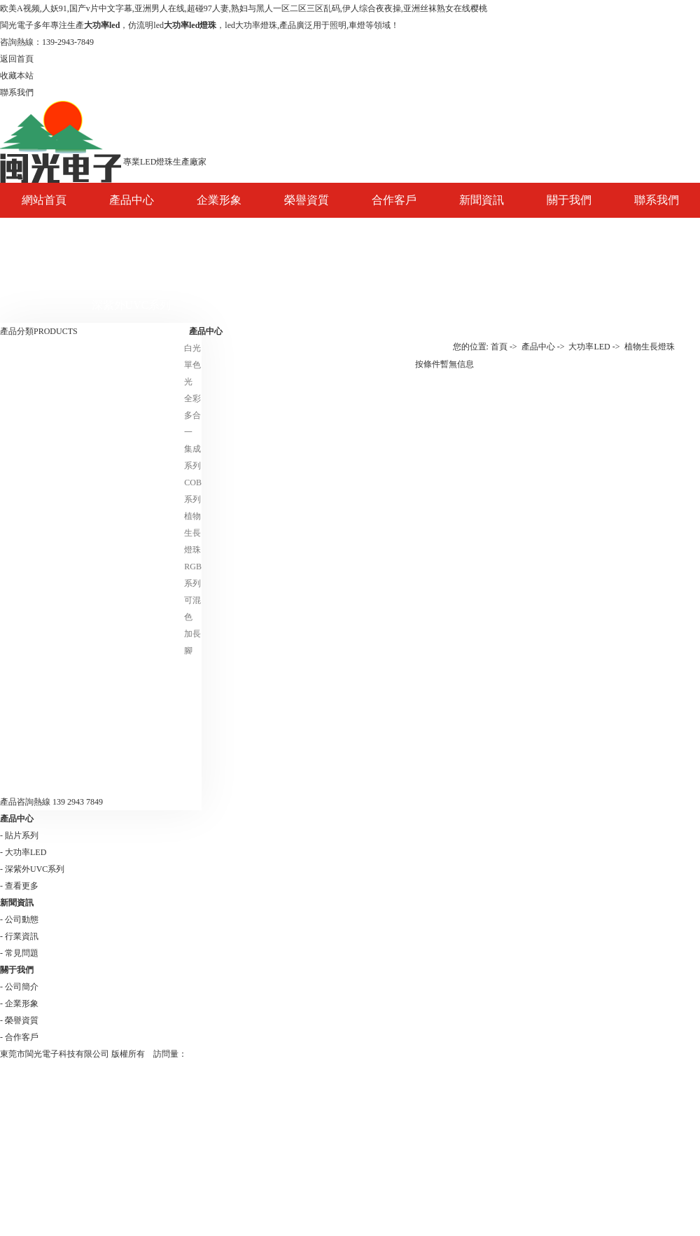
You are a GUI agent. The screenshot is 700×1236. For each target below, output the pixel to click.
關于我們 (569, 200)
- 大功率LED (23, 852)
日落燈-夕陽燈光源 (40, 758)
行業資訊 (481, 270)
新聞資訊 (481, 200)
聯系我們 (656, 200)
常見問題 (481, 305)
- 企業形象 (19, 1003)
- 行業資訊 (19, 936)
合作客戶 (394, 200)
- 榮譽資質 (19, 1020)
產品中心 (131, 200)
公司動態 (481, 235)
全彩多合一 (192, 415)
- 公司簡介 (19, 987)
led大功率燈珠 (251, 25)
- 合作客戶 (19, 1037)
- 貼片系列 (19, 835)
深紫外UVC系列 (132, 305)
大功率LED (131, 235)
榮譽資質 (306, 200)
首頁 (499, 347)
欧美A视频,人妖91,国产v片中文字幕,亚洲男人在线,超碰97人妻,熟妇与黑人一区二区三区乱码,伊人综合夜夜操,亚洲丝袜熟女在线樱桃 (243, 8)
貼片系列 (131, 270)
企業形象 (219, 200)
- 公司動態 (19, 919)
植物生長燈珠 (192, 533)
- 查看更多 (19, 886)
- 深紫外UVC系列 (32, 869)
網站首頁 (44, 200)
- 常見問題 (19, 953)
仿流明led (146, 25)
